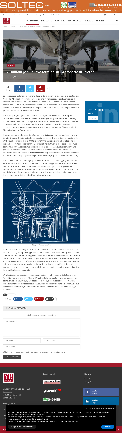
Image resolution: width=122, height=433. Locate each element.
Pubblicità (30, 15)
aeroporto (11, 294)
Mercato (88, 20)
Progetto (46, 20)
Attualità (33, 20)
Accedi (107, 15)
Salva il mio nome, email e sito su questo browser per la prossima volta (35, 352)
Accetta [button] (108, 427)
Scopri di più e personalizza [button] (22, 427)
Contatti (86, 378)
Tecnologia (74, 20)
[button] (100, 408)
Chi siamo (22, 15)
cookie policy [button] (39, 414)
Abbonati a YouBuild (10, 15)
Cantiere (60, 20)
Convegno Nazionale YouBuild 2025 (48, 15)
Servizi (100, 20)
